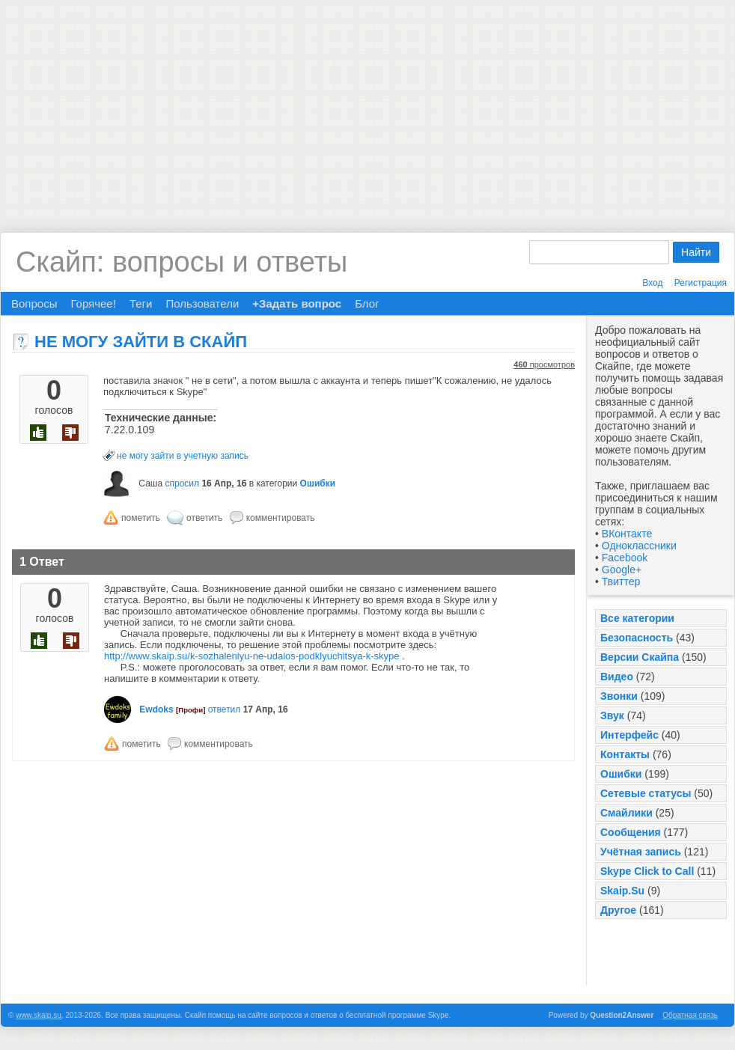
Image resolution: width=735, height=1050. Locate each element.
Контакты (625, 754)
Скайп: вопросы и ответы (181, 262)
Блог (367, 303)
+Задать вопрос (296, 303)
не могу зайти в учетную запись (182, 456)
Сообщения (630, 832)
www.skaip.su (38, 1015)
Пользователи (202, 303)
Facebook (624, 558)
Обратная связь (690, 1015)
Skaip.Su (622, 891)
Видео (616, 677)
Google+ (621, 570)
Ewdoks (156, 709)
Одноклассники (639, 546)
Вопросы (34, 303)
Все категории (637, 618)
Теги (141, 303)
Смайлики (626, 813)
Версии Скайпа (639, 657)
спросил (182, 483)
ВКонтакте (627, 534)
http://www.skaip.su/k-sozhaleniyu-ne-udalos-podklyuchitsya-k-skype (252, 656)
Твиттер (621, 581)
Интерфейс (629, 735)
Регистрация (700, 283)
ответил (224, 709)
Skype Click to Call (647, 871)
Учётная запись (640, 852)
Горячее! (92, 303)
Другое (618, 910)
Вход (652, 283)
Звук (612, 715)
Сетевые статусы (645, 793)
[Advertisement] (368, 105)
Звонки (619, 696)
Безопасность (636, 638)
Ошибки (620, 774)
